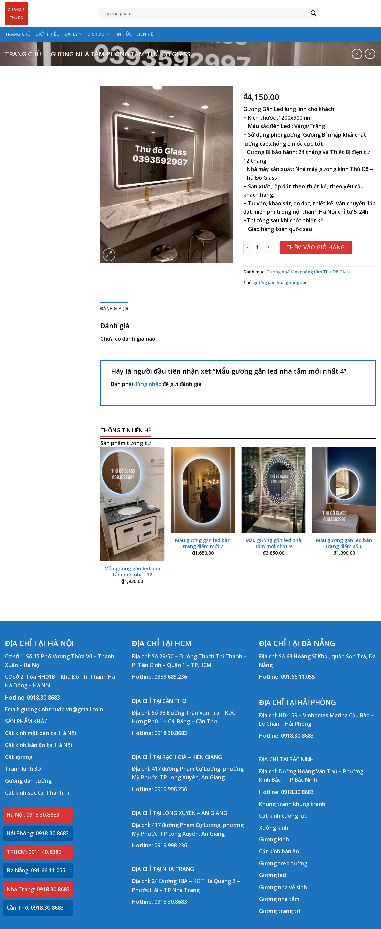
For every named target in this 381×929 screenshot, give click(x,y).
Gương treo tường (283, 863)
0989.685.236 (170, 676)
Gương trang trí (279, 911)
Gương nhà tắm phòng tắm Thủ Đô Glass (120, 54)
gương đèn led (268, 282)
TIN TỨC (123, 34)
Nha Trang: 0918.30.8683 (38, 889)
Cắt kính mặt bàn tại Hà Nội (40, 733)
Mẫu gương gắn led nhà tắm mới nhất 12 (132, 572)
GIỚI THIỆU (47, 34)
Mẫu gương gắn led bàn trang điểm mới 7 (203, 543)
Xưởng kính (273, 827)
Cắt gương (18, 757)
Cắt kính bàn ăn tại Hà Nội (38, 745)
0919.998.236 (170, 789)
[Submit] (313, 13)
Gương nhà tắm (279, 899)
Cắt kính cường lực (283, 815)
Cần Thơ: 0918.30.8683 (35, 907)
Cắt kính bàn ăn (279, 851)
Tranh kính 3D (23, 768)
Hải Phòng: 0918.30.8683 (38, 833)
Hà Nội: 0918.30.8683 (33, 814)
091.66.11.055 (298, 676)
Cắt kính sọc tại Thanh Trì (38, 792)
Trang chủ (23, 54)
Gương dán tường (28, 780)
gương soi (296, 282)
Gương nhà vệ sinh (283, 887)
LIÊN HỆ (144, 34)
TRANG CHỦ (18, 34)
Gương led (272, 875)
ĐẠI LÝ (73, 34)
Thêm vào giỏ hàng (315, 247)
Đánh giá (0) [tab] (114, 308)
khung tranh (309, 804)
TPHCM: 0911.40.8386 (34, 852)
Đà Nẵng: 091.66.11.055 (36, 870)
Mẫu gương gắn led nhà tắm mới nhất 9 (273, 543)
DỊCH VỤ (98, 34)
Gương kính (274, 839)
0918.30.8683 (43, 697)
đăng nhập (148, 384)
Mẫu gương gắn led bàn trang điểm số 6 (344, 543)
